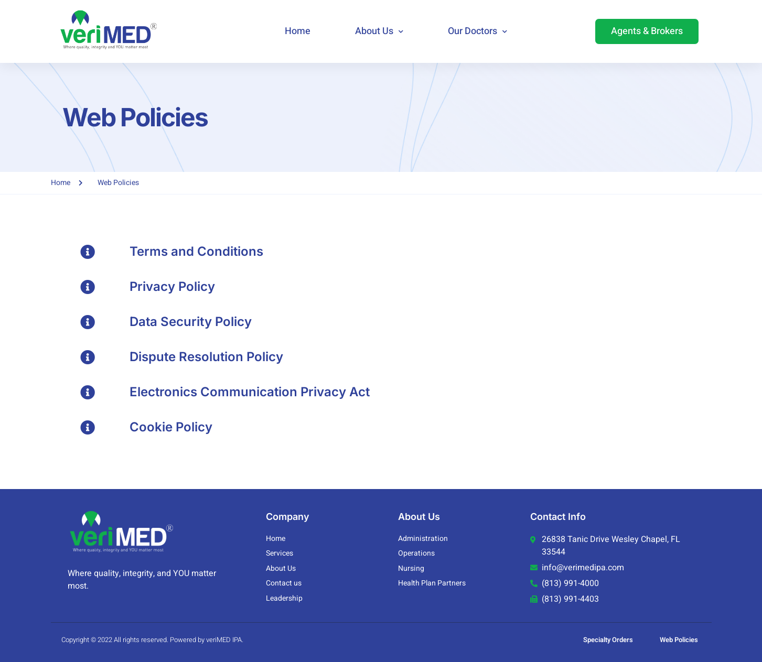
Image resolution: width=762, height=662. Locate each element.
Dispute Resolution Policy (206, 356)
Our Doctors (477, 32)
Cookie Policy (171, 427)
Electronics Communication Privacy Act (250, 391)
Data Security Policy (191, 321)
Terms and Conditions (196, 251)
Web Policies (679, 640)
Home (297, 31)
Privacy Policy (172, 286)
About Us (379, 32)
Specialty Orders (608, 640)
